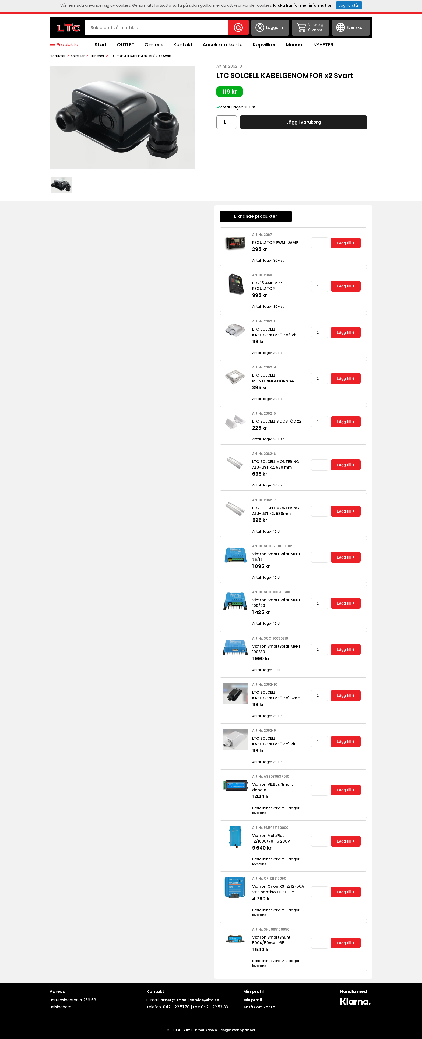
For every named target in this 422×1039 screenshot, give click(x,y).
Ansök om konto (223, 44)
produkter (57, 56)
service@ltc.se (204, 1000)
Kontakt (183, 44)
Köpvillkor (264, 44)
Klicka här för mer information (303, 5)
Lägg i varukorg (303, 122)
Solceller (78, 56)
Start (100, 44)
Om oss (154, 44)
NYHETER (323, 44)
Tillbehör (97, 56)
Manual (294, 44)
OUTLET (126, 44)
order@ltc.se (173, 1000)
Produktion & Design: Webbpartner (225, 1030)
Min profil (252, 1000)
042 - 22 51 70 (176, 1007)
